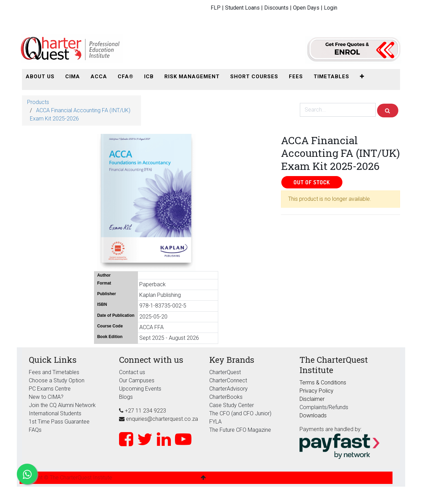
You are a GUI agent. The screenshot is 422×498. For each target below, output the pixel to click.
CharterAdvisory (228, 388)
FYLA (215, 421)
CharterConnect (228, 380)
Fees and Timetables (54, 372)
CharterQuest (225, 372)
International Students (55, 413)
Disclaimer (312, 399)
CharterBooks (226, 397)
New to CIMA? (46, 397)
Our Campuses (136, 380)
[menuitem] (40, 76)
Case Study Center (231, 405)
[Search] (387, 110)
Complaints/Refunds (324, 407)
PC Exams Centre (50, 388)
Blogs (126, 397)
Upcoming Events (140, 388)
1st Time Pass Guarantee (60, 421)
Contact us (132, 372)
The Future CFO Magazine (240, 430)
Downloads (313, 415)
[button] (362, 76)
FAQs (35, 430)
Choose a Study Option (56, 380)
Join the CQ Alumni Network (62, 405)
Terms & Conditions (323, 382)
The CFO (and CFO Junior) (240, 413)
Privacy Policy (316, 390)
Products (38, 102)
